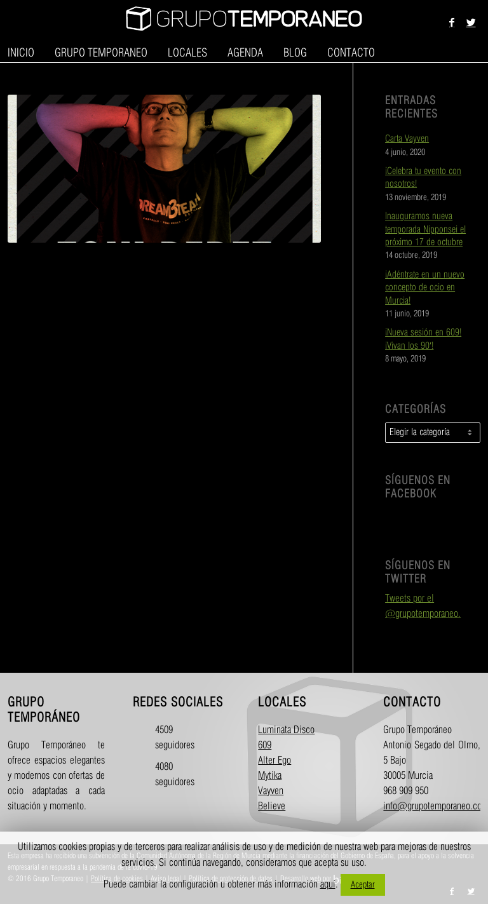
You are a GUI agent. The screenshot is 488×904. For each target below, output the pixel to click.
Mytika (269, 776)
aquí (328, 884)
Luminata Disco (286, 730)
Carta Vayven (407, 139)
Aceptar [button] (363, 884)
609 (264, 745)
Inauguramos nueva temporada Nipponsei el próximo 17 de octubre (425, 229)
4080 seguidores (166, 774)
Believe (271, 806)
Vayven (270, 791)
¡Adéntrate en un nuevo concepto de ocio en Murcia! (424, 288)
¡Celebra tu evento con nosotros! (423, 178)
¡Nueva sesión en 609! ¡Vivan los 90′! (423, 339)
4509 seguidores (166, 737)
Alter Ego (274, 761)
